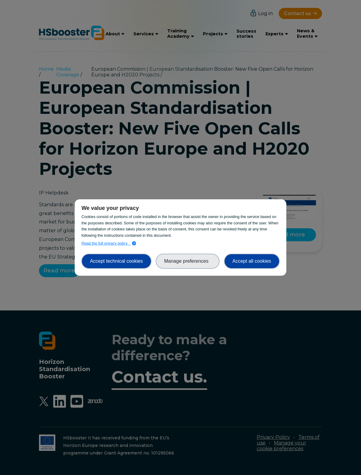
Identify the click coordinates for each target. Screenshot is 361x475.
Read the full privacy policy (106, 243)
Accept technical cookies (116, 261)
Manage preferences (187, 261)
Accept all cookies (252, 261)
